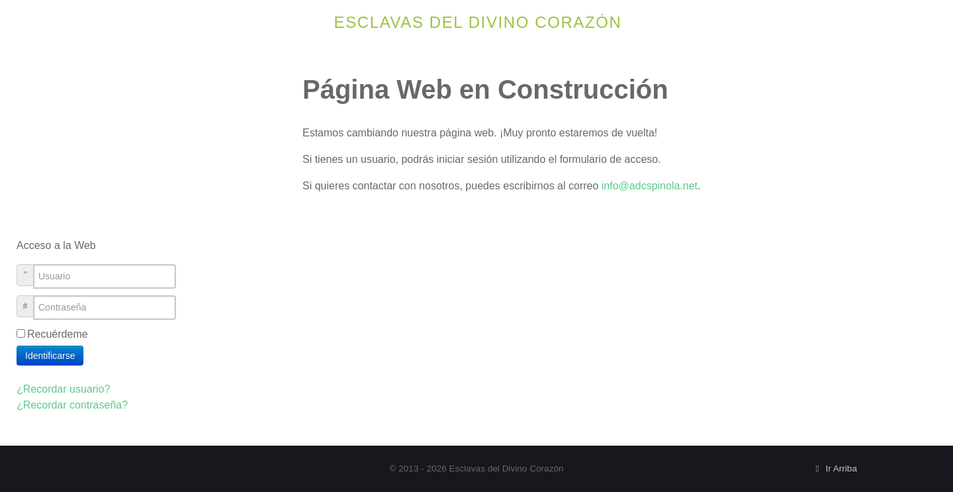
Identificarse (50, 355)
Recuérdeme (57, 334)
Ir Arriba (834, 468)
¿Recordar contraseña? (72, 405)
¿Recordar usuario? (63, 389)
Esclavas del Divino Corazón (478, 22)
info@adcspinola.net (650, 185)
